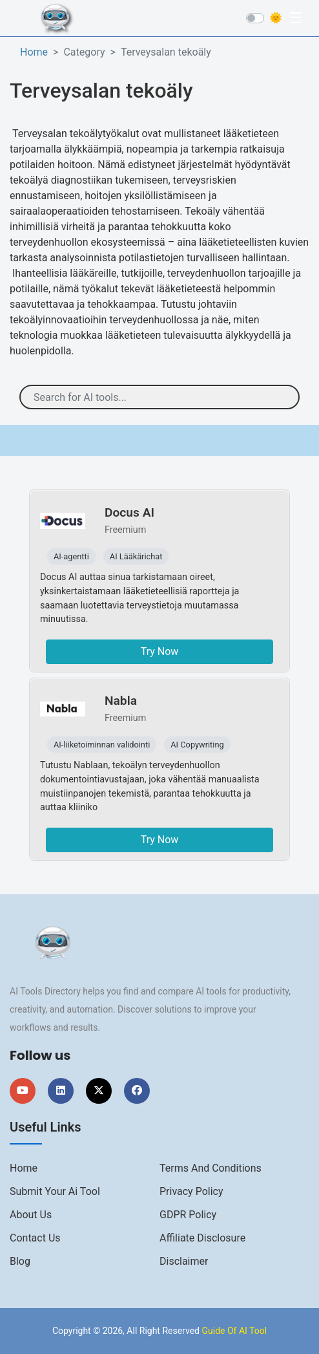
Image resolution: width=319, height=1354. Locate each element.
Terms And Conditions (211, 1168)
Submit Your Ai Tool (55, 1191)
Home (34, 52)
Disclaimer (184, 1261)
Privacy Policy (191, 1191)
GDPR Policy (188, 1215)
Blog (20, 1261)
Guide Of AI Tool (234, 1331)
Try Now (160, 651)
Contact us (35, 1238)
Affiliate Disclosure (202, 1238)
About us (31, 1215)
